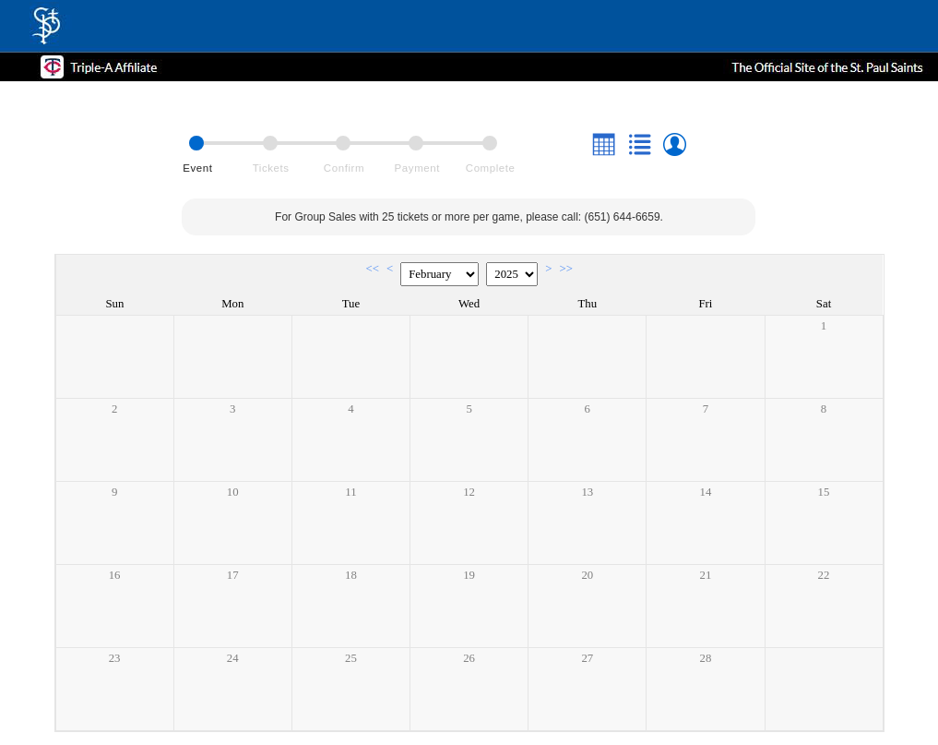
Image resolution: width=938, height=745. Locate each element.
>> (565, 268)
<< (372, 268)
